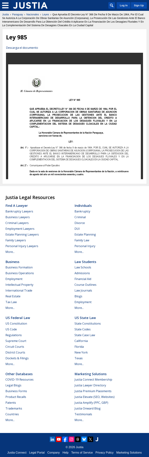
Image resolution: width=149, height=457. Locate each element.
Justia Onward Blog (87, 408)
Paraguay (17, 14)
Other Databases (19, 374)
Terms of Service (82, 452)
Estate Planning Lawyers (22, 234)
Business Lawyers (17, 217)
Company (53, 452)
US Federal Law (17, 318)
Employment (13, 279)
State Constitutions (87, 323)
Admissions (82, 273)
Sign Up (139, 5)
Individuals (83, 205)
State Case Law (84, 335)
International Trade (18, 290)
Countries (12, 414)
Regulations (13, 335)
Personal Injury (84, 246)
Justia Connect (16, 452)
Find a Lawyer (16, 205)
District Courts (15, 352)
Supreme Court (15, 341)
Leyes (45, 14)
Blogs (78, 296)
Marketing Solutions (90, 374)
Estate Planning (85, 234)
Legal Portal (37, 452)
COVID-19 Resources (19, 379)
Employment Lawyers (19, 229)
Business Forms (16, 391)
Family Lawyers (15, 240)
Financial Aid (82, 279)
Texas (78, 358)
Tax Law (11, 302)
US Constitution (16, 323)
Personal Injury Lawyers (21, 246)
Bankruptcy (82, 211)
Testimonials (83, 414)
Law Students (85, 262)
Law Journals (83, 290)
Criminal (80, 217)
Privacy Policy (105, 452)
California (81, 341)
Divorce (79, 223)
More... (10, 252)
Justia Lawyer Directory (90, 385)
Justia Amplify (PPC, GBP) (91, 403)
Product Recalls (15, 397)
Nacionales (32, 14)
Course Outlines (85, 285)
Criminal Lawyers (17, 223)
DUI (77, 229)
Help (66, 452)
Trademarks (13, 408)
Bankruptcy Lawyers (19, 211)
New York (81, 352)
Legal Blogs (13, 385)
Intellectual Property (19, 285)
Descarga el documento (22, 48)
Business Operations (19, 273)
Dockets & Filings (17, 358)
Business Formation (19, 267)
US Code (11, 329)
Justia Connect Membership (93, 379)
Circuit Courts (14, 347)
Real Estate (12, 296)
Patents (10, 403)
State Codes (82, 329)
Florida (79, 347)
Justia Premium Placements (92, 391)
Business (12, 262)
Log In (124, 5)
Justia (5, 14)
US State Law (85, 318)
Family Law (81, 240)
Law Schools (82, 267)
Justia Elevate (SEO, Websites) (94, 397)
